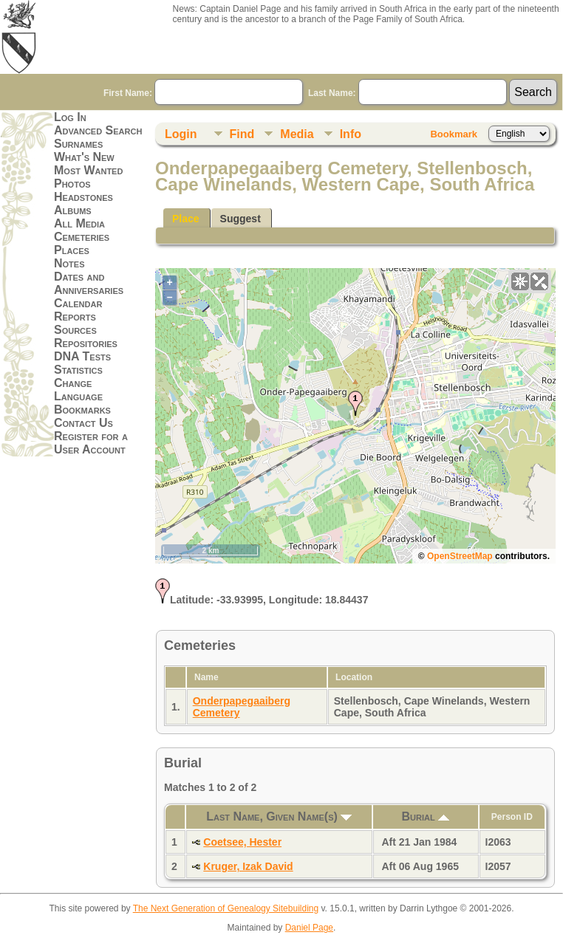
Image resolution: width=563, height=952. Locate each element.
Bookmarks (82, 409)
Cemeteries (81, 236)
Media (296, 134)
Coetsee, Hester (242, 842)
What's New (84, 157)
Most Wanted (88, 170)
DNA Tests (82, 356)
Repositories (85, 343)
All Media (79, 223)
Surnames (78, 143)
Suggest (240, 219)
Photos (72, 183)
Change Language (78, 390)
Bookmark (453, 134)
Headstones (83, 197)
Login (181, 134)
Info (350, 134)
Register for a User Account (91, 443)
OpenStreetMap (460, 556)
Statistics (78, 369)
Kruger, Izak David (248, 866)
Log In (70, 117)
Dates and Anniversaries (88, 283)
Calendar (78, 303)
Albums (73, 210)
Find (242, 134)
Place (185, 219)
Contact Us (83, 423)
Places (71, 250)
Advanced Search (98, 130)
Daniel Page (309, 927)
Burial (426, 816)
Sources (75, 329)
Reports (75, 316)
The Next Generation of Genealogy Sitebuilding (226, 908)
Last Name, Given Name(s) (279, 816)
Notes (69, 263)
